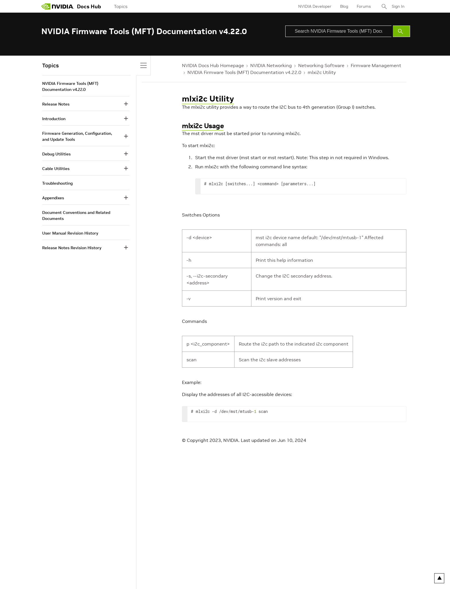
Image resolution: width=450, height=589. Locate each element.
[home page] (57, 6)
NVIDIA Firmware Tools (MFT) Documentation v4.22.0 (244, 72)
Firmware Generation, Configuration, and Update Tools (77, 136)
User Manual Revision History (70, 233)
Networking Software (321, 65)
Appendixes (53, 197)
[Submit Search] (401, 31)
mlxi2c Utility (322, 72)
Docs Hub (89, 6)
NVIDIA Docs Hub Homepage (213, 65)
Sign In (398, 6)
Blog (344, 6)
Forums (364, 6)
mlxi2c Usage (203, 125)
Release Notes (55, 104)
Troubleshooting (57, 183)
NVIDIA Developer (314, 6)
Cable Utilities (55, 168)
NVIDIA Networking (271, 65)
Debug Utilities (56, 154)
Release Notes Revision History (71, 247)
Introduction (53, 118)
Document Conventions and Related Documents (76, 215)
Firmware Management (376, 65)
